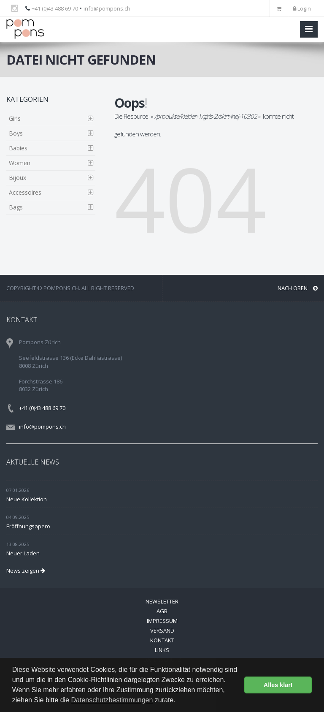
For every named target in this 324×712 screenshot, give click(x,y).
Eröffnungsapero (28, 526)
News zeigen (25, 570)
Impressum (162, 621)
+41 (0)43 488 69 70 (55, 8)
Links (162, 650)
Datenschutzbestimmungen (112, 700)
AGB (162, 611)
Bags (16, 207)
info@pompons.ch (107, 8)
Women (19, 163)
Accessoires (25, 192)
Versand (162, 630)
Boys (16, 133)
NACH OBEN (298, 288)
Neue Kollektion (26, 499)
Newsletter (162, 601)
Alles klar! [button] (278, 685)
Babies (18, 148)
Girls (15, 118)
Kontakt (162, 640)
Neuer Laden (23, 553)
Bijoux (17, 178)
